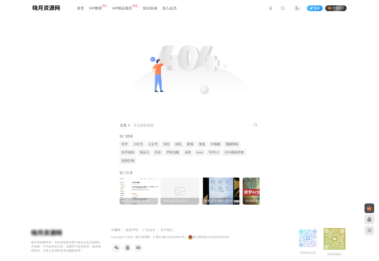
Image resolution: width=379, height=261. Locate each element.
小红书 (138, 144)
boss (200, 152)
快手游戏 (128, 152)
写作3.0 (214, 152)
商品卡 (144, 152)
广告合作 (149, 230)
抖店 (158, 152)
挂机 (178, 144)
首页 (80, 8)
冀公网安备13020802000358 (210, 237)
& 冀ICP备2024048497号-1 (170, 237)
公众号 (153, 144)
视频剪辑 (232, 144)
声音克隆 (173, 152)
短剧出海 (128, 160)
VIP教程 (98, 7)
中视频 (215, 144)
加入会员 (169, 8)
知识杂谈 (150, 8)
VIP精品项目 (125, 7)
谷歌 (188, 152)
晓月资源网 (142, 237)
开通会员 (336, 8)
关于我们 (166, 230)
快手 (125, 144)
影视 (190, 144)
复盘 (202, 144)
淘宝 (166, 144)
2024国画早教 (234, 152)
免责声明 (131, 230)
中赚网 (115, 230)
